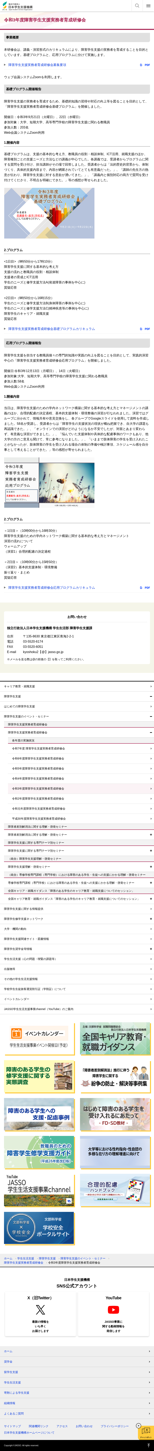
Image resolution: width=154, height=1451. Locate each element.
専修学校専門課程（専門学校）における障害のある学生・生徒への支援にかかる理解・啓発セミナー (71, 882)
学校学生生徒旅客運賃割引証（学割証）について (35, 989)
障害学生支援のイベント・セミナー (26, 716)
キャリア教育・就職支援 (19, 686)
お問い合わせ (84, 1426)
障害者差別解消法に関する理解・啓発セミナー (37, 834)
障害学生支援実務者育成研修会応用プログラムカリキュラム (51, 587)
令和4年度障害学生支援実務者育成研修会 (38, 778)
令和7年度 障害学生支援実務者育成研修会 (38, 748)
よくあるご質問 (14, 1413)
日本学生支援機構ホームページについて (29, 1432)
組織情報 (9, 1403)
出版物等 (9, 969)
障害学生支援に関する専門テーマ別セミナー (36, 850)
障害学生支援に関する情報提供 (23, 908)
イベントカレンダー (16, 999)
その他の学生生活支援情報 (21, 979)
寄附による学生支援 (16, 1392)
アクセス (62, 1426)
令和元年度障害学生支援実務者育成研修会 (38, 808)
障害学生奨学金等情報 (18, 948)
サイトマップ (12, 1426)
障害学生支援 (12, 696)
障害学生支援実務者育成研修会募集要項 (37, 65)
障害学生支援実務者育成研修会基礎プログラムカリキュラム (51, 329)
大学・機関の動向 (15, 928)
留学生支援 (11, 1372)
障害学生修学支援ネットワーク (23, 918)
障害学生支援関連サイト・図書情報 (26, 938)
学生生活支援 (25, 1258)
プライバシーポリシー (115, 1426)
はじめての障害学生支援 (19, 706)
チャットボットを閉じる (139, 1426)
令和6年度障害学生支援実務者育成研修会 (38, 758)
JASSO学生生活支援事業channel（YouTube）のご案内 (38, 1009)
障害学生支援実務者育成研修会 (27, 732)
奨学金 (8, 1361)
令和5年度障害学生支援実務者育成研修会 (38, 768)
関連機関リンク (39, 1426)
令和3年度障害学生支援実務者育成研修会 (38, 788)
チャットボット (146, 1437)
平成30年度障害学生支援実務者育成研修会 (39, 818)
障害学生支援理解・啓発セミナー (29, 866)
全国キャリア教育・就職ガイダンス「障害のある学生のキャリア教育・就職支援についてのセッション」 (74, 898)
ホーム (8, 1258)
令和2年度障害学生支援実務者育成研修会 (38, 798)
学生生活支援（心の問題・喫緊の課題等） (30, 959)
